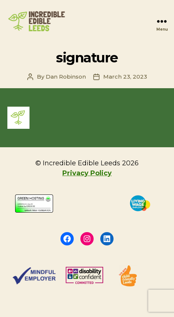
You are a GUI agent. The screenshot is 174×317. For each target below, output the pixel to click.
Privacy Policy (87, 173)
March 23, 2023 (125, 76)
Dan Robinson (66, 76)
